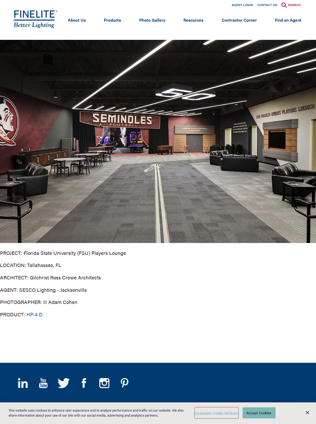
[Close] (307, 412)
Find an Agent (288, 20)
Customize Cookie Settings (216, 412)
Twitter (63, 383)
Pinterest (124, 383)
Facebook (84, 383)
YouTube (43, 383)
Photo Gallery (152, 20)
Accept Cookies (259, 412)
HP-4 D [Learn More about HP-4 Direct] (34, 314)
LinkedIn (22, 383)
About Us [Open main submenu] (77, 20)
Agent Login (242, 4)
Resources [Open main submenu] (193, 20)
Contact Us (267, 4)
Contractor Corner (239, 20)
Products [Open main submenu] (112, 20)
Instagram (104, 383)
